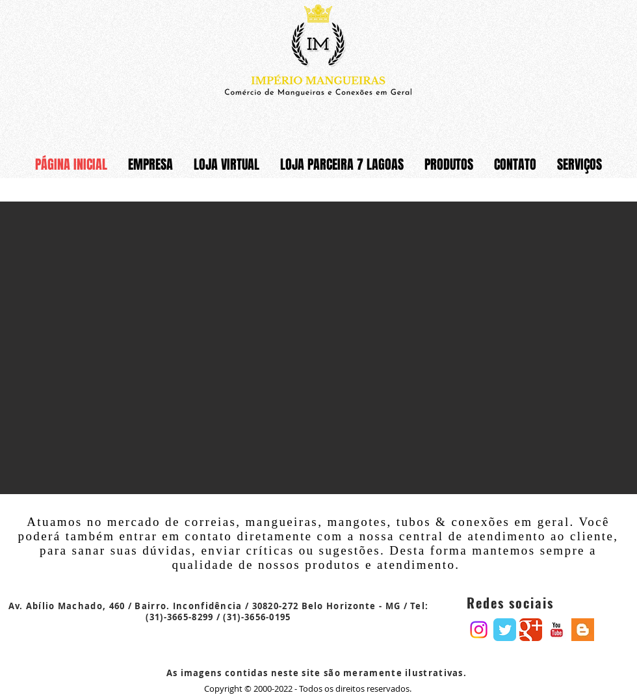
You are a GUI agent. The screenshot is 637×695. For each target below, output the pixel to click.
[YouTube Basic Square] (556, 629)
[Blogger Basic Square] (582, 629)
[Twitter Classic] (504, 629)
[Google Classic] (530, 629)
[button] (318, 348)
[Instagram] (478, 629)
